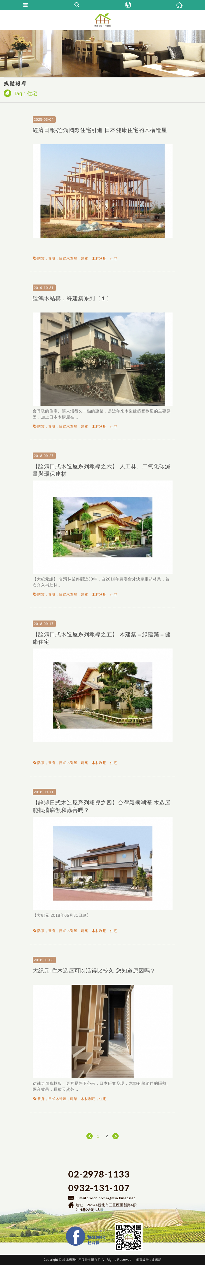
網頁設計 (142, 1260)
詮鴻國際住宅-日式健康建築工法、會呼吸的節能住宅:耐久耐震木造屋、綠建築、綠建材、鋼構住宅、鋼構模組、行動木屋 (103, 20)
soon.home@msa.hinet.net (112, 1198)
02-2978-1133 (98, 1174)
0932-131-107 (98, 1187)
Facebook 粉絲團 (111, 1228)
